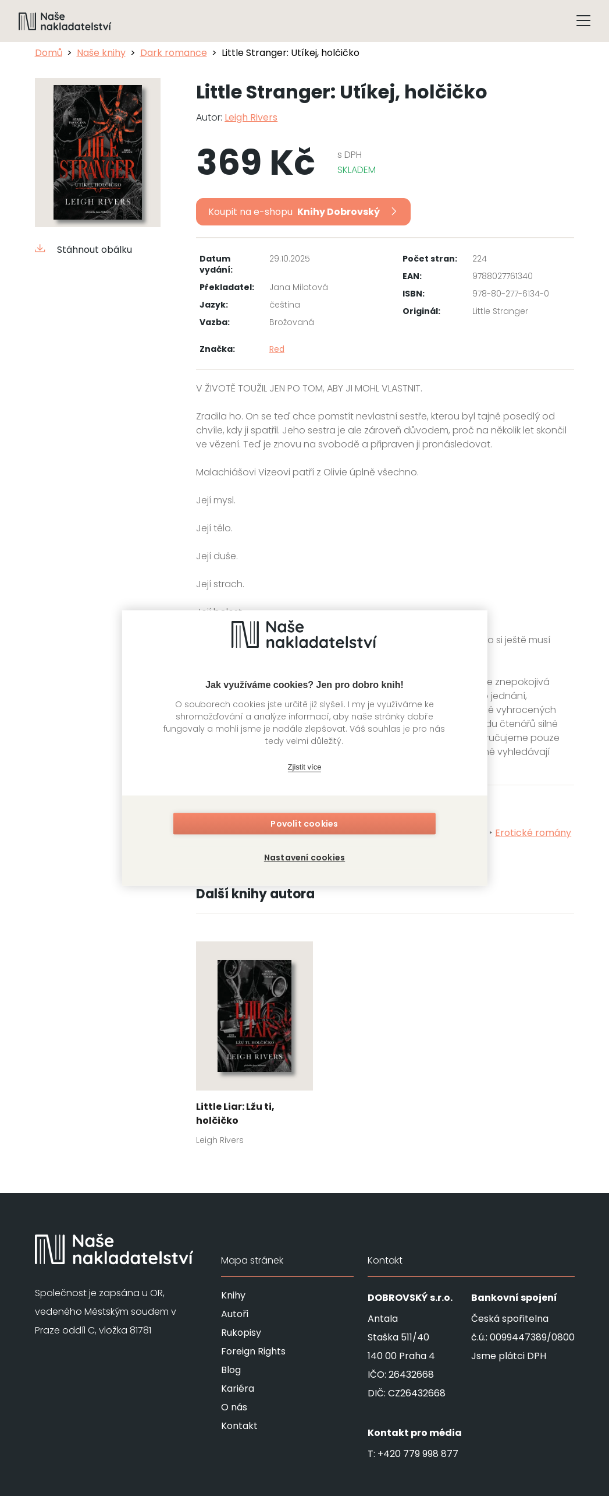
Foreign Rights (253, 1351)
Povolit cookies (305, 826)
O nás (234, 1407)
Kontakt (239, 1426)
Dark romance (173, 52)
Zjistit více (305, 768)
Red (276, 349)
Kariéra (237, 1388)
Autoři (234, 1314)
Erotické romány (533, 832)
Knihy (233, 1295)
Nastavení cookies (304, 856)
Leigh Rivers (251, 117)
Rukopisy (241, 1332)
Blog (231, 1370)
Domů (48, 52)
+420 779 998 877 (417, 1453)
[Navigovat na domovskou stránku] (65, 21)
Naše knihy (101, 52)
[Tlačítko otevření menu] (583, 21)
